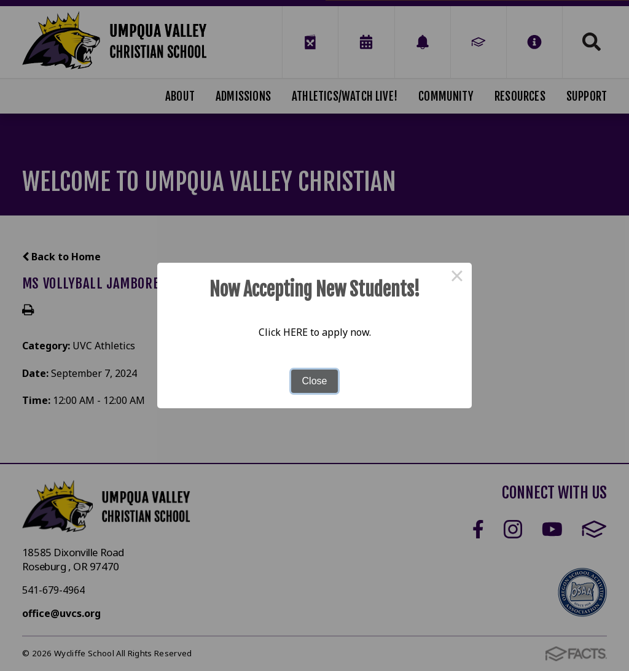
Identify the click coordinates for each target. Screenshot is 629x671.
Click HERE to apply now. (315, 332)
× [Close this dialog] (457, 277)
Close (314, 381)
